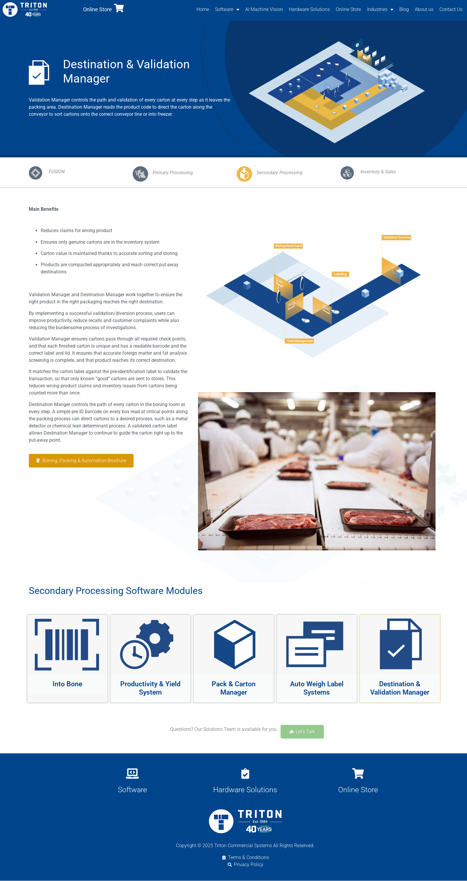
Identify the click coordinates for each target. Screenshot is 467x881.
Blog (404, 9)
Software (227, 9)
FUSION (57, 172)
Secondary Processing (280, 173)
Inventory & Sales (378, 172)
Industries (380, 9)
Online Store (97, 9)
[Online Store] (119, 8)
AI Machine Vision (264, 9)
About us (424, 9)
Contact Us (451, 9)
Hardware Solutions (309, 9)
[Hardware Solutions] (245, 774)
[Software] (132, 774)
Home (203, 9)
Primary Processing (173, 173)
